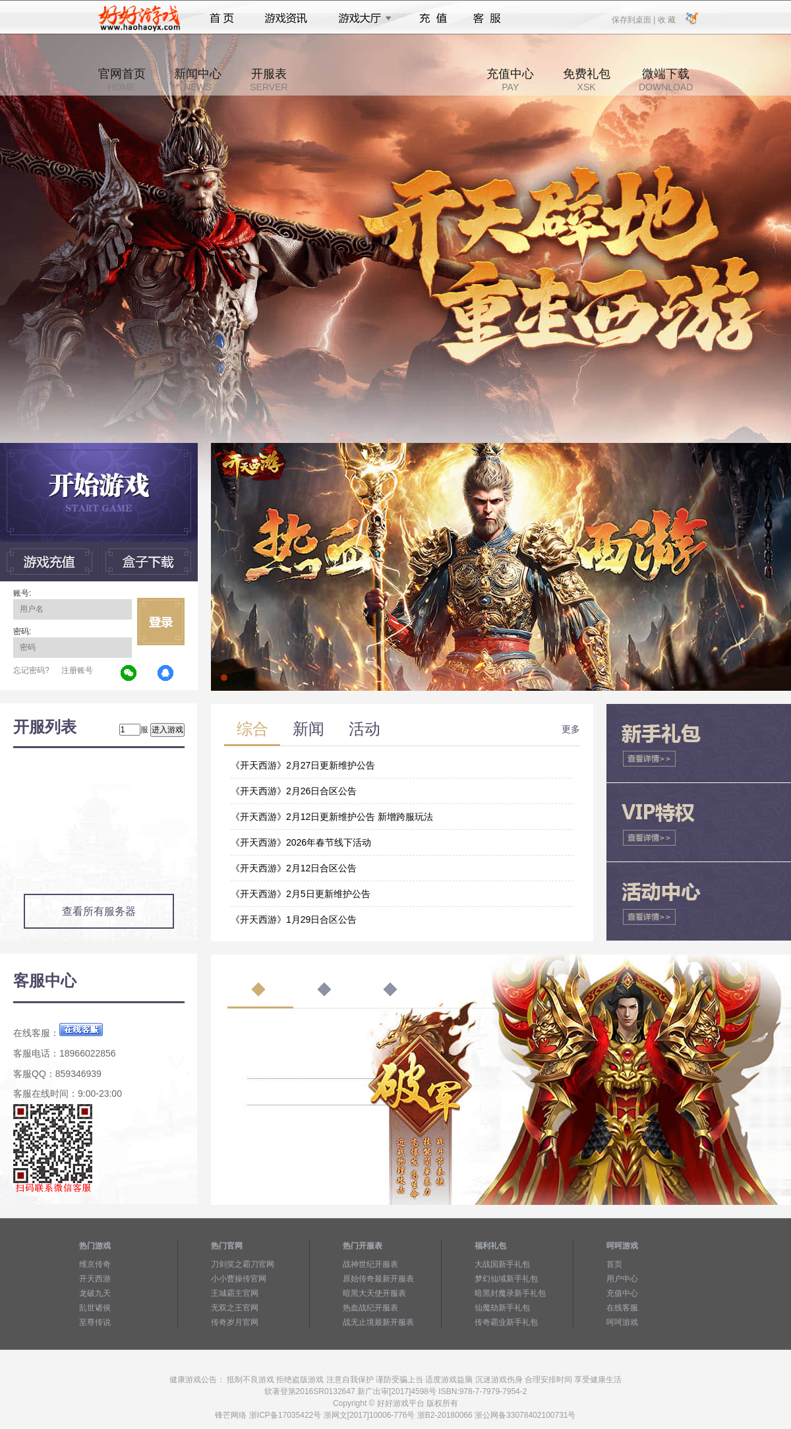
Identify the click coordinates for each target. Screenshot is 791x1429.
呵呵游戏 (622, 1322)
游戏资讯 (286, 18)
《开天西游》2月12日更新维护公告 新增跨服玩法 (332, 816)
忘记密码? (31, 670)
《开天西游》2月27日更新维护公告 (303, 765)
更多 (571, 729)
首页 (222, 18)
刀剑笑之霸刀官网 (242, 1264)
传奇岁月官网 (234, 1322)
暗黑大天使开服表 (374, 1293)
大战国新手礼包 (502, 1264)
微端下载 (666, 79)
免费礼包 (586, 79)
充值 (433, 18)
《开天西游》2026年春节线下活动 (301, 842)
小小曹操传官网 (238, 1278)
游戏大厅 (361, 18)
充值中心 (510, 79)
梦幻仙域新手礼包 (506, 1278)
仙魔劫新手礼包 (502, 1307)
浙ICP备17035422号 (285, 1415)
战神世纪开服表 (370, 1264)
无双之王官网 (234, 1307)
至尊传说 (95, 1322)
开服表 (268, 79)
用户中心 (622, 1278)
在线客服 (622, 1307)
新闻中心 (197, 79)
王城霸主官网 (234, 1293)
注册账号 (77, 670)
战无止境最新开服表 (378, 1322)
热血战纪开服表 (370, 1307)
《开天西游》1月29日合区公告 (294, 919)
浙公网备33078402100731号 (525, 1415)
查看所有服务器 (99, 911)
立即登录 (161, 621)
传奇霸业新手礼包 (506, 1322)
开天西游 (95, 1278)
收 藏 (666, 19)
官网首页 (122, 79)
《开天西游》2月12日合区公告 (294, 868)
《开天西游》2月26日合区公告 (294, 791)
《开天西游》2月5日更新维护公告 (300, 894)
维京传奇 (95, 1264)
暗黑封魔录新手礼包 (510, 1293)
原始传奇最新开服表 (378, 1278)
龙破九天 (95, 1293)
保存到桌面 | (634, 19)
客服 (487, 18)
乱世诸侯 (95, 1307)
